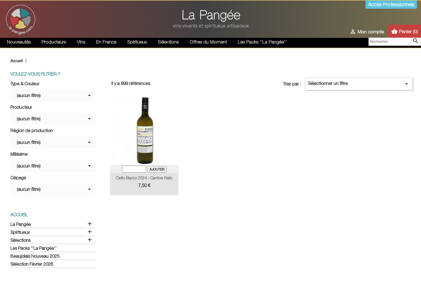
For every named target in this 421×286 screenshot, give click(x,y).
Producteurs (54, 42)
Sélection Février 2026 (31, 264)
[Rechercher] (394, 42)
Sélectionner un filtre (359, 84)
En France (106, 42)
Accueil (19, 214)
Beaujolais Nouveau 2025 (34, 256)
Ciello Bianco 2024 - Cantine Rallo (144, 177)
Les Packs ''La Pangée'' (262, 42)
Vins (81, 42)
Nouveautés (19, 42)
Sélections (168, 42)
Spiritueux (137, 42)
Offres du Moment (208, 42)
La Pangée (20, 224)
